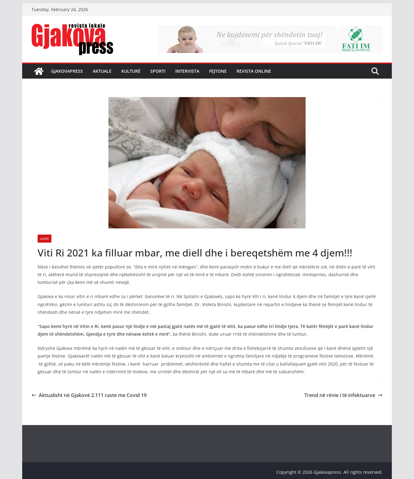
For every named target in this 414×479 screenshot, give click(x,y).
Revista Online (254, 71)
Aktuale (102, 71)
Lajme (44, 238)
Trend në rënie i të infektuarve (343, 395)
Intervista (187, 71)
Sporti (157, 71)
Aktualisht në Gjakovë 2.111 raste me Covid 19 (89, 395)
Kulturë (130, 71)
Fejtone (218, 71)
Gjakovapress (67, 71)
